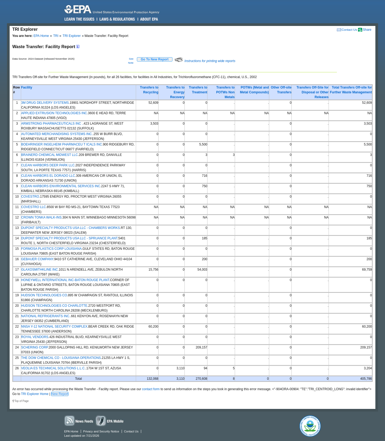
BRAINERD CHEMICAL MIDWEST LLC (49, 155)
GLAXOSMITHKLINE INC (39, 269)
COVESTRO (30, 196)
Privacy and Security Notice (101, 431)
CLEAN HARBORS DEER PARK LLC (48, 165)
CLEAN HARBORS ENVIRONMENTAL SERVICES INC (60, 186)
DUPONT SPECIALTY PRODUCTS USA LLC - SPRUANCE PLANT (69, 238)
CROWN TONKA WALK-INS (41, 217)
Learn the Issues (79, 19)
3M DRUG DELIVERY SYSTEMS (45, 103)
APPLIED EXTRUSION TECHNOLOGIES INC (54, 113)
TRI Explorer (71, 36)
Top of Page (21, 401)
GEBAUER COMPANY (37, 259)
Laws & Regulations (117, 19)
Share (367, 30)
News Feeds (79, 421)
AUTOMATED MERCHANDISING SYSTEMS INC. (57, 134)
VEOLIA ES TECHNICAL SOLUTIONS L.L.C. (53, 368)
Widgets (110, 421)
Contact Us (349, 29)
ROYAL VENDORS (34, 337)
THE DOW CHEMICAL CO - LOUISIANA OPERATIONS (61, 358)
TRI (55, 36)
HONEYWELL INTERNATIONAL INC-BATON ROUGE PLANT (65, 280)
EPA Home (41, 36)
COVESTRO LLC (33, 207)
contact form (151, 389)
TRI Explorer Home (34, 394)
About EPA (148, 19)
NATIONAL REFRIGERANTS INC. (45, 316)
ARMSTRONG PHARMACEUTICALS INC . (52, 123)
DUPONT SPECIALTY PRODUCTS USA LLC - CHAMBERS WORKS (70, 228)
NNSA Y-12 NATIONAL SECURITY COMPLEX (54, 326)
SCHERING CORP (34, 347)
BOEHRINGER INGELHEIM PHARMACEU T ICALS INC (61, 144)
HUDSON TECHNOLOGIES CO (44, 295)
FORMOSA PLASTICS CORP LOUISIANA (51, 249)
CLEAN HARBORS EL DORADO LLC (48, 176)
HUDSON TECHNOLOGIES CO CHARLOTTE (54, 306)
